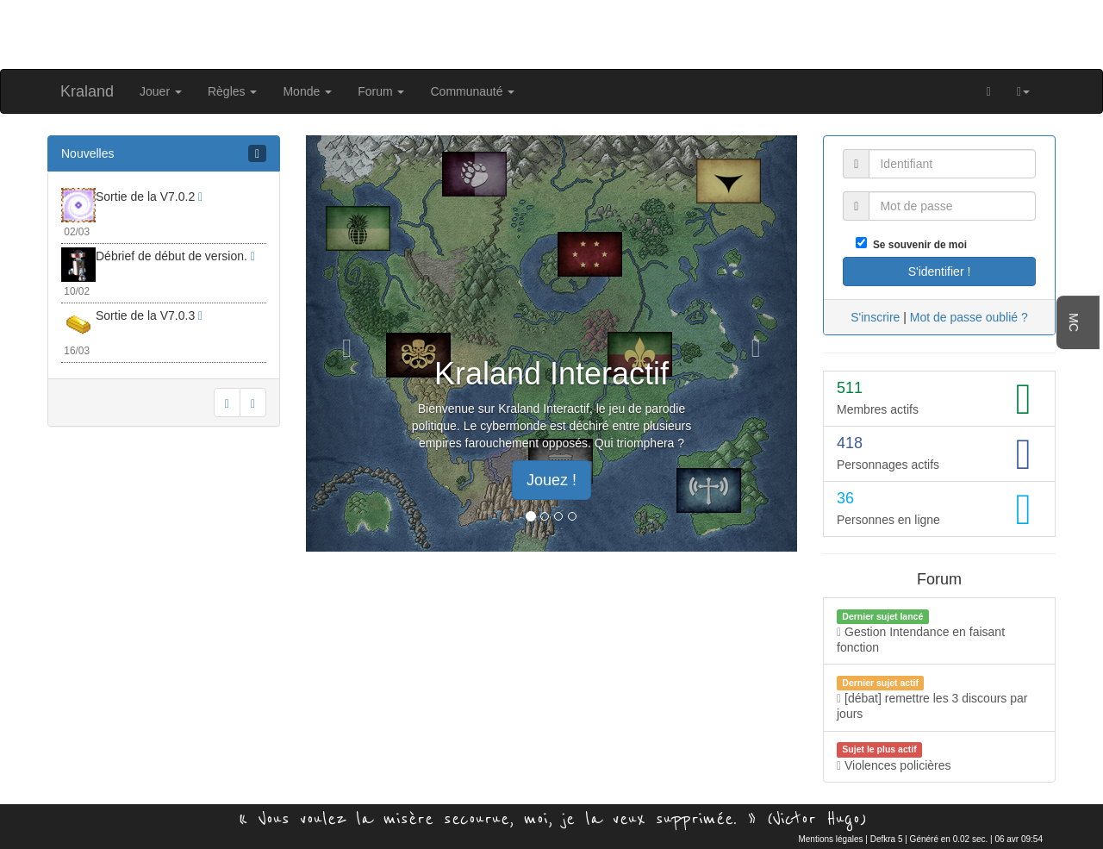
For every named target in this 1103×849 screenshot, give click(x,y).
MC (1074, 322)
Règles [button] (232, 91)
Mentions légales (830, 839)
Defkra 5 (886, 839)
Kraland (87, 91)
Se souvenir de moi (917, 245)
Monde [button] (307, 91)
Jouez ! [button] (551, 480)
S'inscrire (875, 317)
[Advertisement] (551, 33)
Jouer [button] (161, 91)
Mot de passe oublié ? (969, 317)
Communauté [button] (472, 91)
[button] (1023, 91)
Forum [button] (381, 91)
